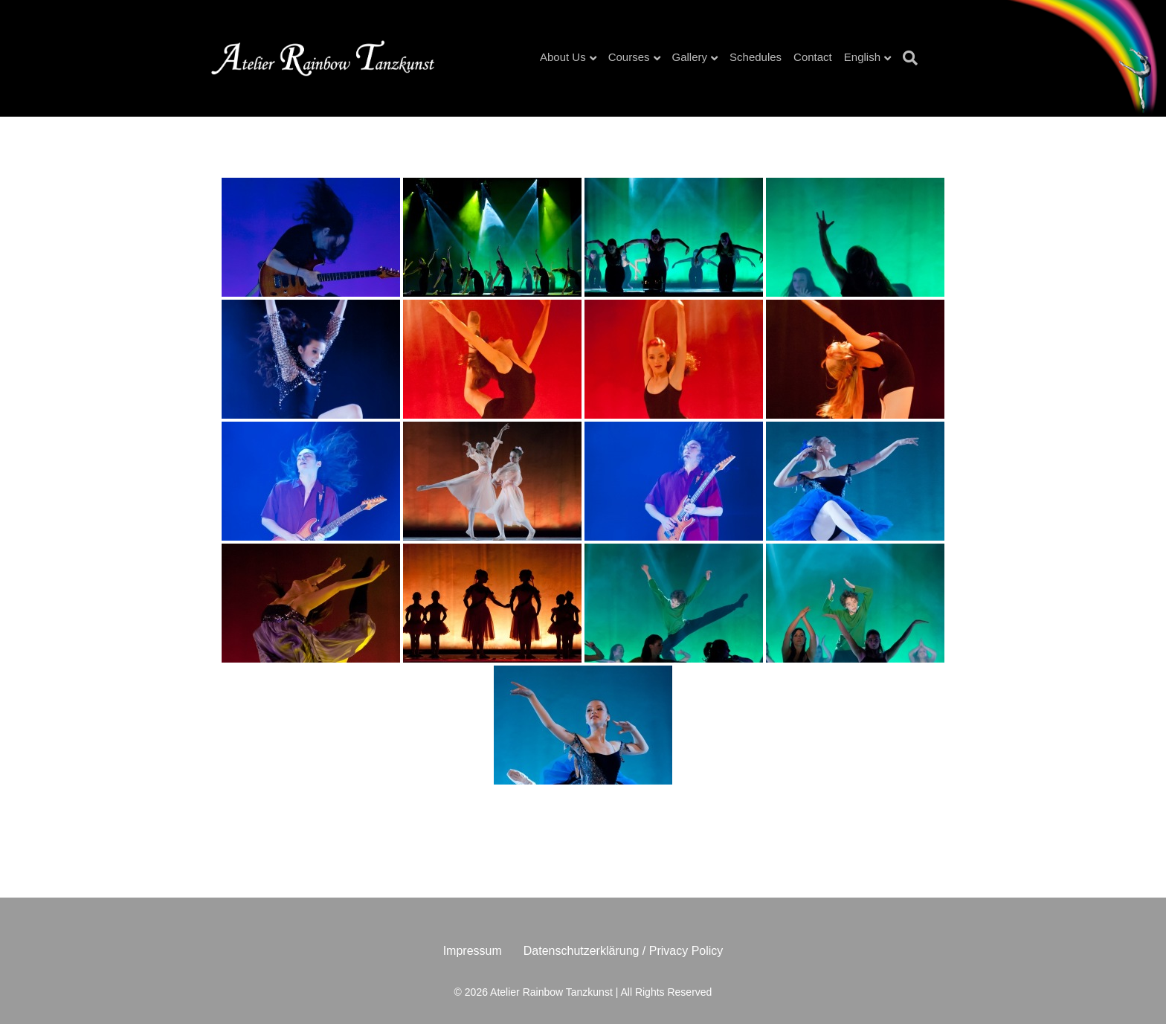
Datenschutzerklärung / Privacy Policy (624, 950)
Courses (629, 57)
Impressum (472, 950)
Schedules (755, 57)
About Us (563, 57)
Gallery (690, 57)
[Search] (907, 58)
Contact (812, 57)
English (862, 57)
